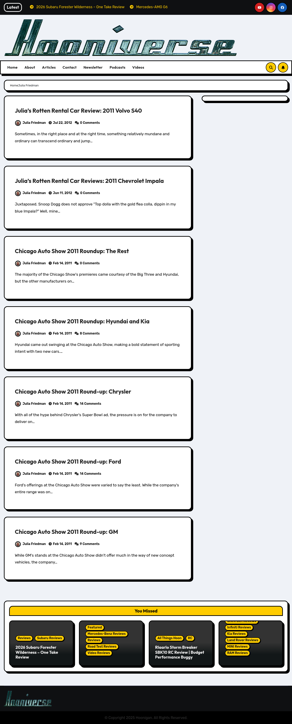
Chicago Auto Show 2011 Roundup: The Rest (75, 251)
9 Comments (89, 544)
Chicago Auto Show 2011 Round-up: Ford (71, 461)
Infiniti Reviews (239, 627)
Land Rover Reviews (242, 640)
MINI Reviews (237, 647)
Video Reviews (99, 653)
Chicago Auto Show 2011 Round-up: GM (70, 531)
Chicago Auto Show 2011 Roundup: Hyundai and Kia (86, 321)
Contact (70, 67)
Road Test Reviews (102, 647)
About (29, 67)
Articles (49, 67)
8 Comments (90, 333)
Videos (138, 67)
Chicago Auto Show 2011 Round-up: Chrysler (77, 391)
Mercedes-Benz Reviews (107, 634)
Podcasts (117, 67)
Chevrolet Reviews (241, 621)
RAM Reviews (237, 653)
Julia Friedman (30, 123)
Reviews (24, 638)
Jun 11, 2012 (62, 193)
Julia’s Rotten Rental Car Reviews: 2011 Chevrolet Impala (94, 180)
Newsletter (93, 67)
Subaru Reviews (49, 638)
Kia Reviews (236, 634)
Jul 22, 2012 (62, 123)
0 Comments (90, 123)
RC (190, 638)
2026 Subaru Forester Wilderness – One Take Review (37, 652)
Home (12, 67)
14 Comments (90, 404)
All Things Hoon (169, 638)
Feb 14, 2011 (62, 263)
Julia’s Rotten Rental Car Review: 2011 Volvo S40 (82, 110)
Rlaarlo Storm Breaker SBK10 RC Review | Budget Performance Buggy (179, 652)
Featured (95, 627)
